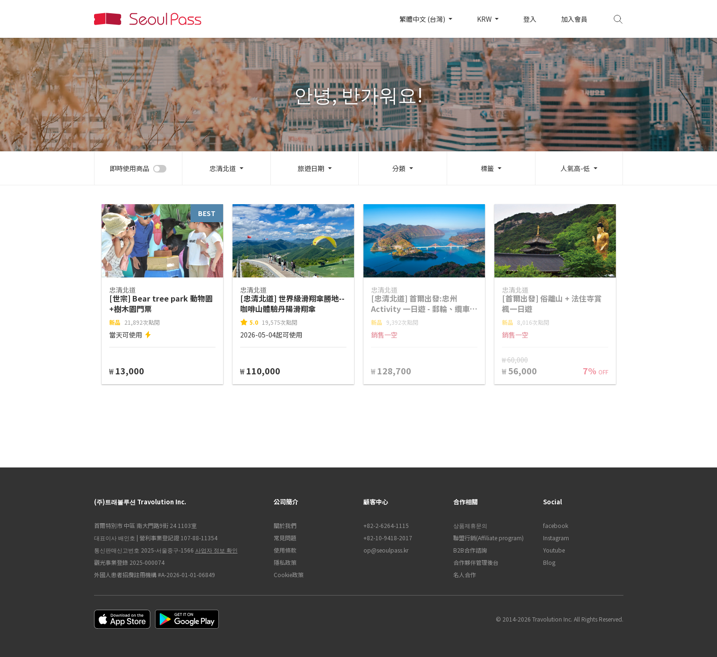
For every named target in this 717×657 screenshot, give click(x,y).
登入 (529, 19)
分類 (399, 168)
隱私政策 (285, 562)
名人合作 (464, 575)
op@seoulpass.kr (385, 550)
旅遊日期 (311, 168)
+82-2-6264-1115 (386, 525)
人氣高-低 (575, 168)
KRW (485, 19)
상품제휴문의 (470, 525)
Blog (549, 562)
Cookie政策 (288, 575)
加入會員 (574, 19)
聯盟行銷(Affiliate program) (488, 538)
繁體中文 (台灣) (423, 19)
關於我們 (285, 525)
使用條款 (285, 550)
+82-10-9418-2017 (387, 538)
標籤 (487, 168)
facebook (555, 525)
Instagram (556, 538)
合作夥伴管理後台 (476, 562)
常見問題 (285, 538)
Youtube (554, 550)
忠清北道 (222, 168)
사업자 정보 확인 (216, 550)
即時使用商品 (129, 168)
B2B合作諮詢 (470, 550)
